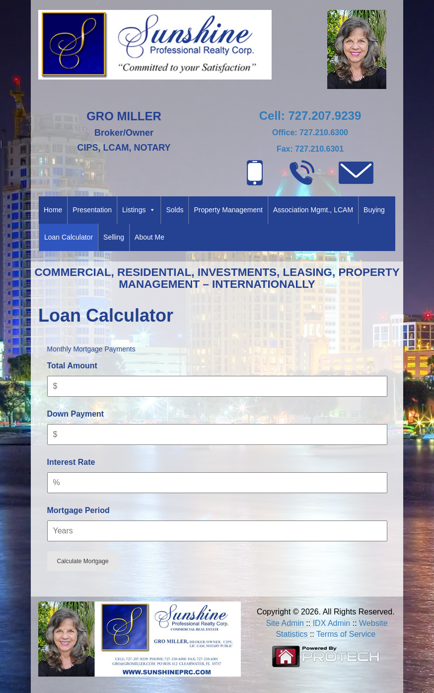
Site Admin (284, 623)
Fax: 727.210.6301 (310, 149)
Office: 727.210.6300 (310, 132)
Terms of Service (345, 634)
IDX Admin (332, 623)
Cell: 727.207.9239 (310, 115)
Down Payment (75, 414)
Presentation (92, 210)
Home (53, 210)
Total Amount (72, 365)
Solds (174, 210)
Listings (138, 210)
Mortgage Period (78, 510)
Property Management (228, 210)
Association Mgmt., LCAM (313, 210)
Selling (113, 237)
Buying (374, 210)
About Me (149, 237)
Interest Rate (71, 462)
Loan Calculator (68, 237)
